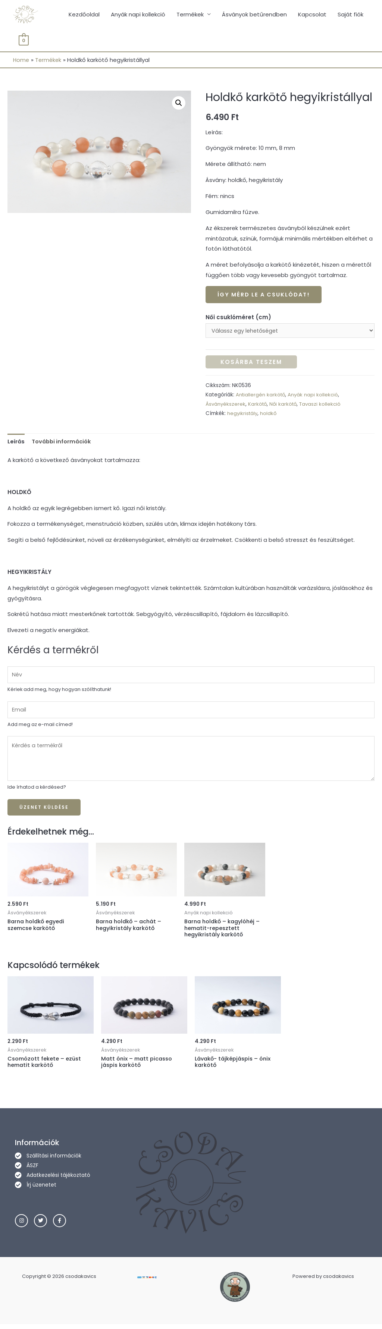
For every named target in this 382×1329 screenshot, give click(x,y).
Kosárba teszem (251, 363)
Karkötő (259, 405)
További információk (63, 443)
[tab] (16, 443)
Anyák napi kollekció (138, 15)
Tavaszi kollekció (324, 405)
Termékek (190, 15)
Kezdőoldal (84, 15)
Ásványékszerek (226, 405)
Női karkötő (285, 405)
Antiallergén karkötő (261, 395)
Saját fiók (350, 15)
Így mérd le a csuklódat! (265, 295)
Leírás (16, 443)
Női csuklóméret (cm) (238, 318)
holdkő (270, 414)
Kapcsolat (312, 15)
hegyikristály (243, 414)
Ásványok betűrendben (254, 15)
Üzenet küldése (44, 811)
